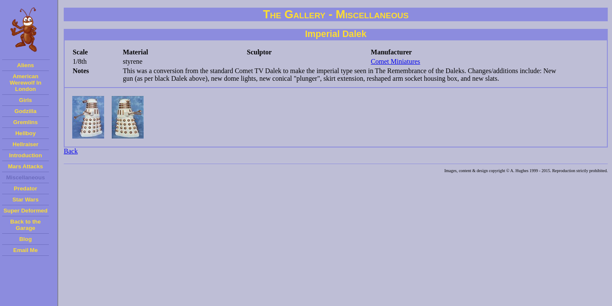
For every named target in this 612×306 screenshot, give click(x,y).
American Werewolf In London (26, 82)
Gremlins (25, 122)
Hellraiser (26, 144)
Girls (25, 100)
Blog (25, 239)
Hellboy (25, 133)
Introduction (25, 155)
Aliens (25, 65)
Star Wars (25, 199)
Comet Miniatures (395, 61)
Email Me (25, 250)
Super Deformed (25, 210)
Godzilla (25, 111)
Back (71, 151)
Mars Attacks (25, 166)
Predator (25, 188)
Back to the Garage (25, 224)
